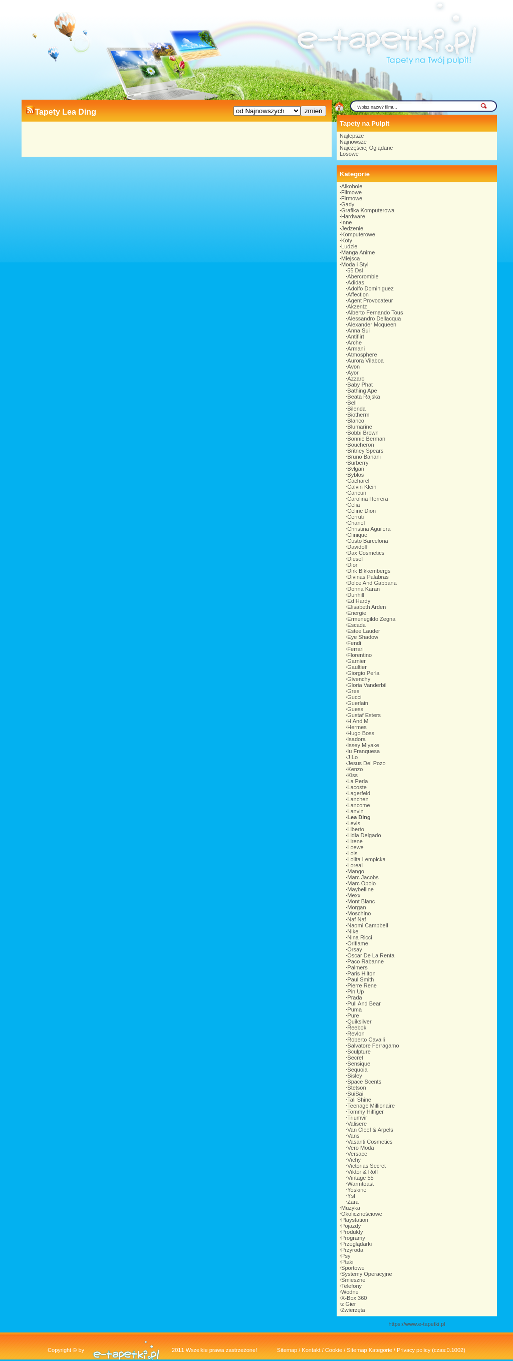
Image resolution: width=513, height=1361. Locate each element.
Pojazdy (351, 1226)
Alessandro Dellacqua (374, 318)
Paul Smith (360, 979)
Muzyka (350, 1208)
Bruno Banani (364, 457)
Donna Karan (363, 589)
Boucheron (360, 445)
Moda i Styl (354, 264)
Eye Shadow (362, 637)
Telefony (351, 1286)
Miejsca (350, 258)
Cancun (356, 493)
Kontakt (311, 1350)
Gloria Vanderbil (366, 685)
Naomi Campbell (367, 925)
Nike (352, 931)
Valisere (357, 1124)
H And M (357, 721)
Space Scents (364, 1082)
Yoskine (356, 1190)
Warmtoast (360, 1184)
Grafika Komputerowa (367, 210)
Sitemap (287, 1350)
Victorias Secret (366, 1166)
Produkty (352, 1232)
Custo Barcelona (367, 541)
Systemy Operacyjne (366, 1274)
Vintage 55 (360, 1178)
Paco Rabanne (365, 961)
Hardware (353, 216)
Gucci (354, 697)
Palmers (357, 967)
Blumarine (359, 427)
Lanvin (355, 811)
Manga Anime (358, 252)
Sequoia (357, 1070)
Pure (353, 1015)
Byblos (355, 475)
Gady (347, 204)
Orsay (354, 949)
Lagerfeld (358, 793)
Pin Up (355, 991)
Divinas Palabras (368, 577)
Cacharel (358, 481)
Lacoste (357, 787)
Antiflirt (355, 336)
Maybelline (360, 889)
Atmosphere (362, 355)
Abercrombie (362, 276)
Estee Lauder (363, 631)
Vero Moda (360, 1148)
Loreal (355, 865)
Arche (354, 342)
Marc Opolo (361, 883)
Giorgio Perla (363, 673)
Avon (353, 367)
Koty (346, 240)
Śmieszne (353, 1280)
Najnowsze (353, 142)
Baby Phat (360, 385)
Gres (353, 691)
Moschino (359, 913)
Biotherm (358, 415)
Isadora (356, 739)
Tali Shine (359, 1100)
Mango (355, 871)
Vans (353, 1136)
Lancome (358, 805)
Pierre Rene (362, 985)
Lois (352, 853)
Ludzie (349, 246)
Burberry (357, 463)
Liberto (355, 829)
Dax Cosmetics (365, 553)
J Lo (352, 757)
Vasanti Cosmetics (369, 1142)
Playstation (354, 1220)
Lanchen (357, 799)
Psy (345, 1256)
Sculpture (358, 1052)
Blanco (355, 421)
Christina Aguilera (368, 529)
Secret (355, 1058)
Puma (354, 1009)
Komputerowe (358, 234)
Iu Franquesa (363, 751)
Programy (353, 1238)
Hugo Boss (360, 733)
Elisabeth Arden (366, 607)
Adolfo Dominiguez (370, 288)
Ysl (351, 1196)
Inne (346, 222)
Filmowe (351, 192)
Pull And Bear (364, 1003)
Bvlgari (355, 469)
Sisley (354, 1076)
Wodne (350, 1292)
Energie (356, 613)
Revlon (355, 1034)
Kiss (352, 775)
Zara (353, 1202)
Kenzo (355, 769)
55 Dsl (355, 270)
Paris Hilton (361, 973)
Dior (352, 565)
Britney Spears (365, 451)
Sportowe (352, 1268)
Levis (353, 823)
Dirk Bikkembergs (368, 571)
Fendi (354, 643)
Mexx (353, 895)
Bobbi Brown (362, 433)
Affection (358, 294)
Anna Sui (358, 330)
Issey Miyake (363, 745)
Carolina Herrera (367, 499)
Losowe (349, 154)
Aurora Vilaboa (365, 361)
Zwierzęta (353, 1310)
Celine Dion (361, 511)
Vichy (354, 1160)
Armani (356, 349)
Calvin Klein (361, 487)
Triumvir (357, 1118)
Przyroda (352, 1250)
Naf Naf (356, 919)
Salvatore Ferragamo (373, 1046)
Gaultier (357, 667)
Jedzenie (352, 228)
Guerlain (357, 703)
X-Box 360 (354, 1298)
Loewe (355, 847)
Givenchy (358, 679)
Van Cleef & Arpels (370, 1130)
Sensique (358, 1064)
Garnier (356, 661)
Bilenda (356, 409)
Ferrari (355, 649)
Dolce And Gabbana (371, 583)
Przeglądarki (356, 1244)
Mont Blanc (361, 901)
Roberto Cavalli (366, 1040)
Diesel (355, 559)
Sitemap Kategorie (369, 1350)
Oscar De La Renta (370, 955)
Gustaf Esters (364, 715)
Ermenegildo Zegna (371, 619)
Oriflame (357, 943)
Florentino (359, 655)
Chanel (356, 523)
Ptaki (347, 1262)
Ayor (352, 373)
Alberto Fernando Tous (375, 312)
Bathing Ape (362, 391)
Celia (353, 505)
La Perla (357, 781)
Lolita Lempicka (366, 859)
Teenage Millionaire (371, 1106)
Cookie (333, 1350)
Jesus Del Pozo (366, 763)
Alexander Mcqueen (371, 324)
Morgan (356, 907)
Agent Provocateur (370, 300)
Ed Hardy (358, 601)
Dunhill (355, 595)
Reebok (356, 1028)
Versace (357, 1154)
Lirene (355, 841)
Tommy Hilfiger (365, 1112)
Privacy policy (413, 1350)
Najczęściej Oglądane (366, 148)
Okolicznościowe (361, 1214)
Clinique (357, 535)
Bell (351, 403)
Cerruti (355, 517)
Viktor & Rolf (362, 1172)
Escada (356, 625)
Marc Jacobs (362, 877)
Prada (354, 997)
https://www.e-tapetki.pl (416, 1324)
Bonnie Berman (366, 439)
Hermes (357, 727)
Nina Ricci (359, 937)
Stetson (356, 1088)
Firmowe (351, 198)
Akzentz (357, 306)
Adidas (355, 282)
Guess (355, 709)
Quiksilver (359, 1021)
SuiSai (355, 1094)
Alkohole (351, 186)
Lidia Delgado (364, 835)
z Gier (348, 1304)
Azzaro (355, 379)
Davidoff (357, 547)
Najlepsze (352, 136)
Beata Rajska (363, 397)
